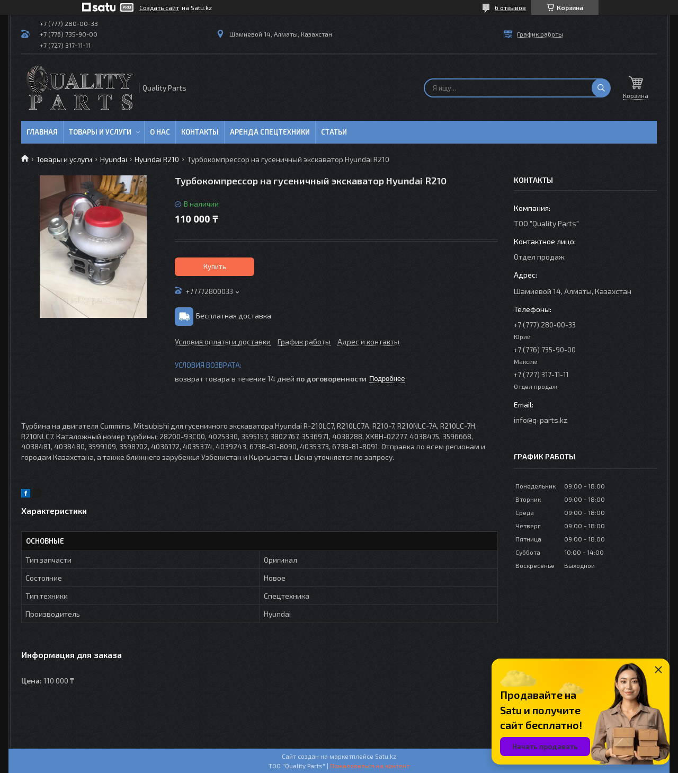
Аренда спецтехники (270, 132)
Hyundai (113, 159)
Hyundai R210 (157, 159)
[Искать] (601, 87)
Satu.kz (385, 756)
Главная (42, 132)
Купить (214, 266)
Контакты (200, 132)
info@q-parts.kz (540, 419)
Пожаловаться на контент (369, 765)
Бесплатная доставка (233, 315)
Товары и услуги (100, 132)
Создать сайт (159, 7)
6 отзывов (510, 7)
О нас (160, 132)
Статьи (334, 132)
